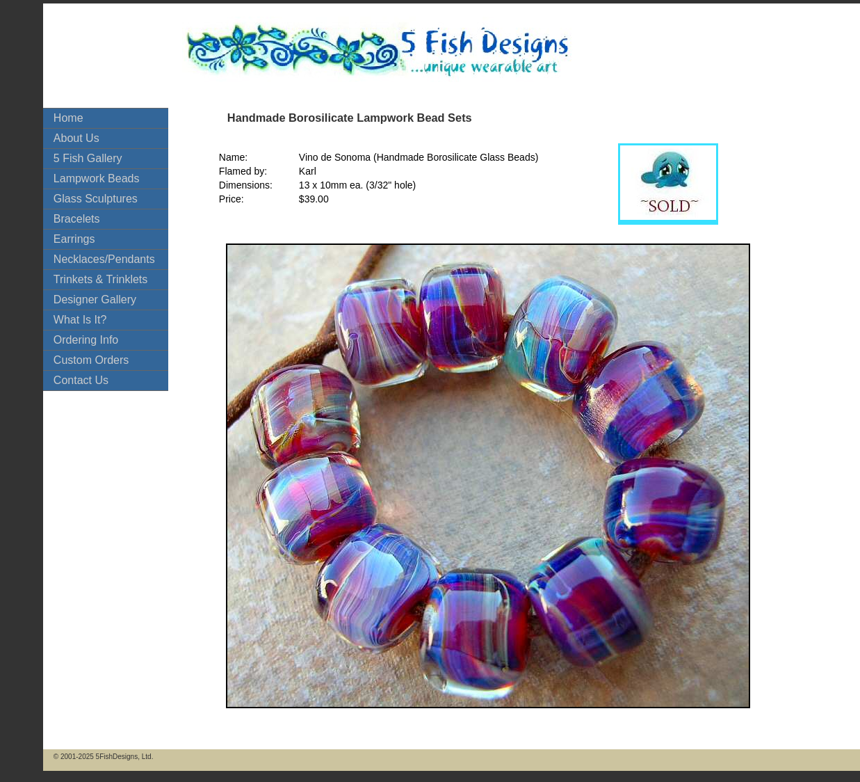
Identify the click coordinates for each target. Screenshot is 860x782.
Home (68, 118)
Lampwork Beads (97, 178)
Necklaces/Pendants (104, 259)
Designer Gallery (95, 299)
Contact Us (81, 380)
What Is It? (80, 320)
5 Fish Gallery (88, 158)
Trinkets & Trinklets (100, 279)
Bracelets (77, 219)
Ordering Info (86, 340)
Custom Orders (91, 360)
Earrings (74, 239)
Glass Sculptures (96, 199)
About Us (76, 138)
